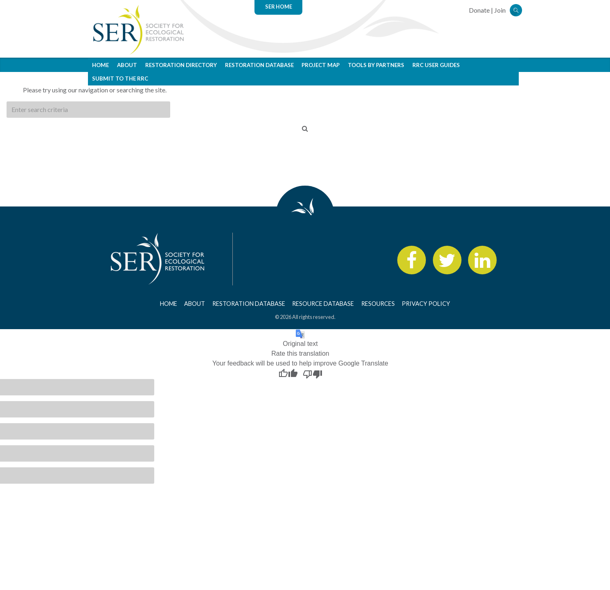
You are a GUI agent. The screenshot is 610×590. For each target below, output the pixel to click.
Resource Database (323, 303)
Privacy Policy (426, 303)
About (127, 65)
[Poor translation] (312, 373)
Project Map (321, 65)
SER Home (278, 6)
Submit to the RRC (120, 78)
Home (100, 65)
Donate (479, 10)
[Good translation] (288, 373)
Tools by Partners (376, 65)
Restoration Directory (181, 65)
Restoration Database (259, 65)
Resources (378, 303)
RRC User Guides (436, 65)
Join (500, 10)
